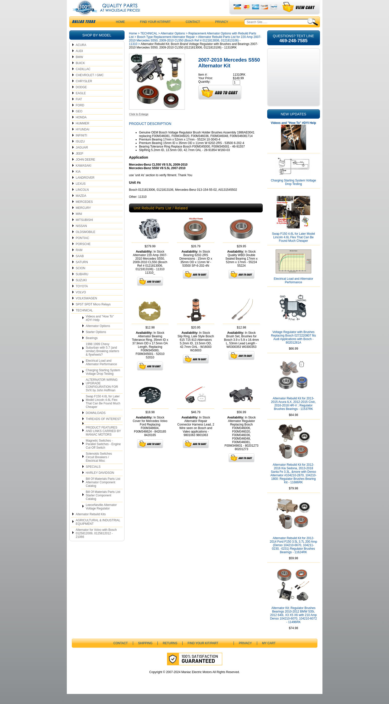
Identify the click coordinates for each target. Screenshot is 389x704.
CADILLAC (83, 79)
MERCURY (83, 218)
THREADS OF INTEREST (103, 429)
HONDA (81, 127)
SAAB (80, 266)
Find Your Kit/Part (155, 32)
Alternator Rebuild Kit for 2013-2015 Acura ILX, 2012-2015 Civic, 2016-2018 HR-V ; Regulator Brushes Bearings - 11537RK (293, 414)
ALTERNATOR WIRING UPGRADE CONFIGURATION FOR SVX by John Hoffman (102, 395)
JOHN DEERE (85, 169)
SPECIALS (93, 477)
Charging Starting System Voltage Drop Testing (103, 382)
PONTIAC (82, 248)
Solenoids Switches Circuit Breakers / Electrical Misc (99, 467)
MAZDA (81, 206)
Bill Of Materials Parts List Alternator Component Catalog (103, 492)
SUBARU (82, 284)
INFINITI (81, 145)
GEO (79, 121)
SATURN (82, 272)
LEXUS (81, 194)
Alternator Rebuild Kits (91, 524)
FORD (80, 115)
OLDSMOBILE (85, 242)
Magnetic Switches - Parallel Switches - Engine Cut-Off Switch (103, 454)
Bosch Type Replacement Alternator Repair (166, 47)
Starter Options (96, 342)
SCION (80, 278)
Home (133, 43)
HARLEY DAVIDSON (100, 483)
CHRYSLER (84, 91)
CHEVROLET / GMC (90, 85)
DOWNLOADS (96, 423)
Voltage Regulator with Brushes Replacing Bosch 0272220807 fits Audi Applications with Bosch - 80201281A (293, 347)
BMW (79, 67)
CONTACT (193, 32)
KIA (78, 181)
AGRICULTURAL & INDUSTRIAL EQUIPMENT (98, 532)
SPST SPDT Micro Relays (93, 314)
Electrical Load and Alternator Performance (101, 372)
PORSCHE (83, 254)
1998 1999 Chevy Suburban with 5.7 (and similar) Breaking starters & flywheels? (102, 359)
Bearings (92, 348)
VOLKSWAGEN (86, 308)
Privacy (221, 32)
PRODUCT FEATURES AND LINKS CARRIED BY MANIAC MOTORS (103, 441)
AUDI (79, 61)
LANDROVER (85, 188)
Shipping (145, 653)
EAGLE (81, 103)
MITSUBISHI (84, 230)
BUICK (80, 73)
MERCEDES (84, 212)
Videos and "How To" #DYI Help (100, 328)
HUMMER (82, 133)
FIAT (79, 109)
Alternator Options (98, 336)
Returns (170, 653)
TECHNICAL (84, 320)
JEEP (79, 163)
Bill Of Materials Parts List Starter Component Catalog (103, 505)
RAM (79, 260)
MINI (79, 224)
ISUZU (80, 151)
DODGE (81, 97)
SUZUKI (81, 290)
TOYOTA (82, 296)
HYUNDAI (82, 139)
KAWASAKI (83, 175)
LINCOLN (82, 200)
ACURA (81, 55)
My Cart (269, 653)
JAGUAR (82, 157)
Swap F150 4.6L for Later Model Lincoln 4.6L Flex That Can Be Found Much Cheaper (103, 412)
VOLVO (81, 302)
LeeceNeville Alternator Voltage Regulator (101, 516)
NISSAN (81, 236)
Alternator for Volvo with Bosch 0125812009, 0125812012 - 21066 (96, 543)
